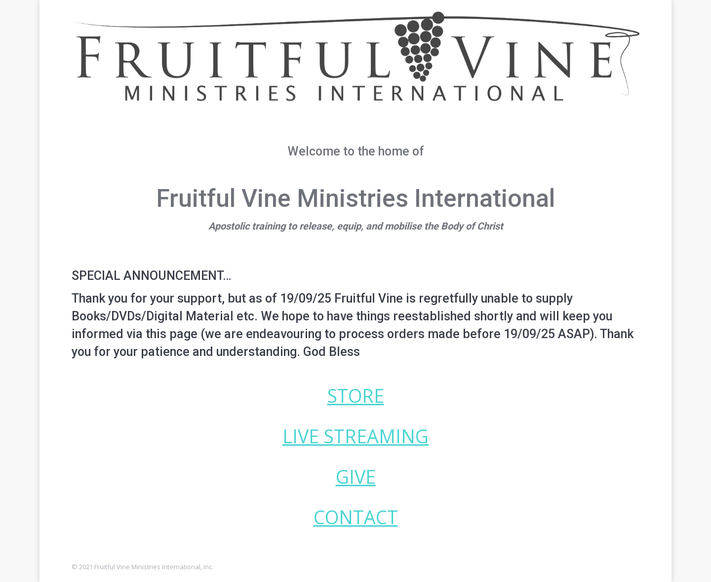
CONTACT (356, 517)
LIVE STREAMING (355, 436)
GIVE (356, 476)
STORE (355, 395)
